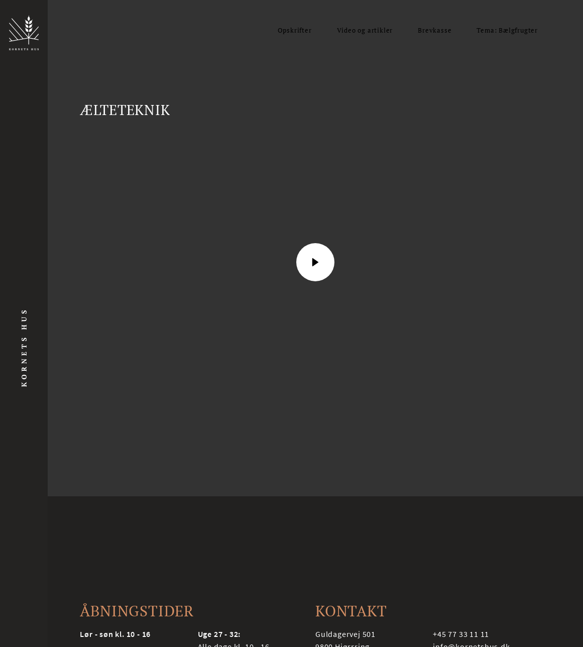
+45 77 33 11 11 (461, 634)
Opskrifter (295, 30)
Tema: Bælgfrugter (507, 30)
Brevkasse (434, 30)
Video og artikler (365, 30)
